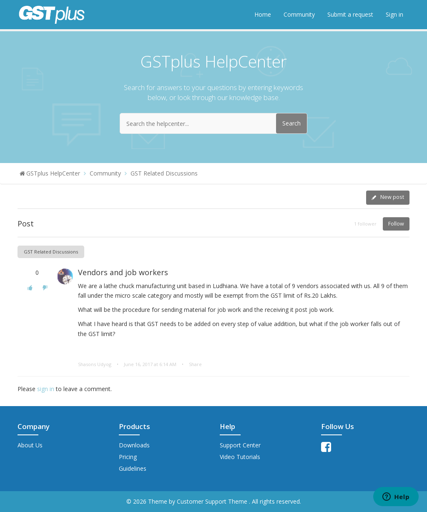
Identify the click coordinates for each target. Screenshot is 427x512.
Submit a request (350, 14)
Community (299, 14)
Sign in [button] (394, 14)
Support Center (240, 445)
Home (262, 14)
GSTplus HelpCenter (53, 173)
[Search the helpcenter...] (213, 123)
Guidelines (132, 468)
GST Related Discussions (164, 173)
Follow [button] (396, 223)
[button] (30, 287)
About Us (30, 445)
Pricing (128, 457)
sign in (45, 389)
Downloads (134, 445)
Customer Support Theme (213, 501)
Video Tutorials (240, 457)
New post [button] (392, 197)
